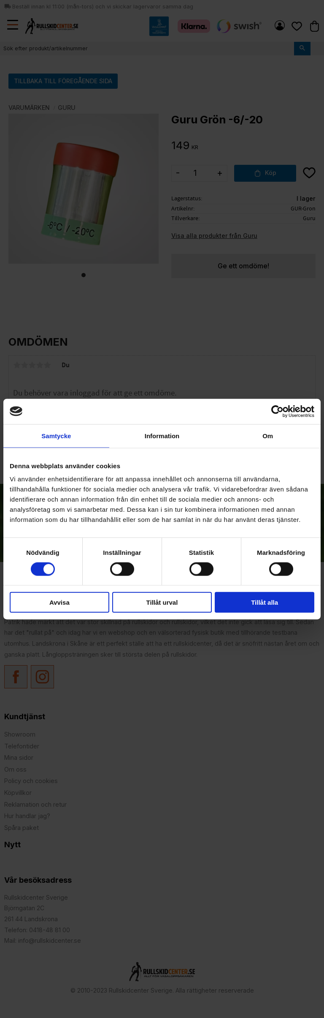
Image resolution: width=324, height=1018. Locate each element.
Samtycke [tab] (56, 435)
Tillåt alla (264, 602)
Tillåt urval (162, 602)
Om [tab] (267, 435)
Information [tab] (162, 435)
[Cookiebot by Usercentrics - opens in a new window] (277, 411)
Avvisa (59, 602)
